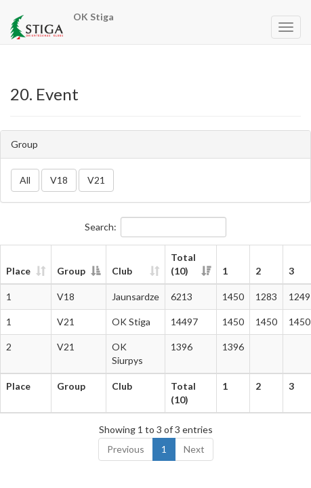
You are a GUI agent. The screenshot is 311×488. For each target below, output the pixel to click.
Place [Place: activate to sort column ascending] (18, 271)
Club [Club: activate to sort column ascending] (122, 271)
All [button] (25, 180)
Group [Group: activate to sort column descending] (71, 271)
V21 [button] (96, 180)
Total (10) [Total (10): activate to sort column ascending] (183, 264)
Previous (125, 449)
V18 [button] (59, 180)
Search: (155, 227)
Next (194, 449)
